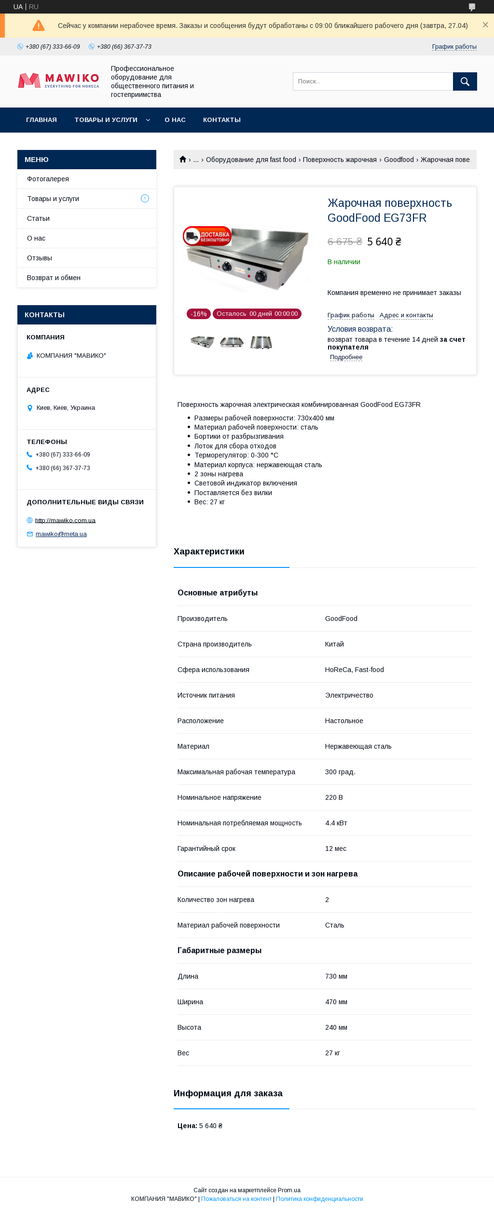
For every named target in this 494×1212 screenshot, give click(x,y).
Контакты (222, 119)
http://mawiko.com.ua (65, 520)
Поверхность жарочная (340, 159)
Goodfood (399, 159)
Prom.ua (289, 1190)
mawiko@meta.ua (61, 534)
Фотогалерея (48, 179)
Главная (41, 119)
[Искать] (465, 81)
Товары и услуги (105, 119)
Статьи (38, 218)
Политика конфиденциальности (319, 1199)
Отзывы (39, 258)
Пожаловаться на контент (236, 1199)
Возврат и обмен (54, 278)
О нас (175, 119)
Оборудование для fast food (251, 159)
